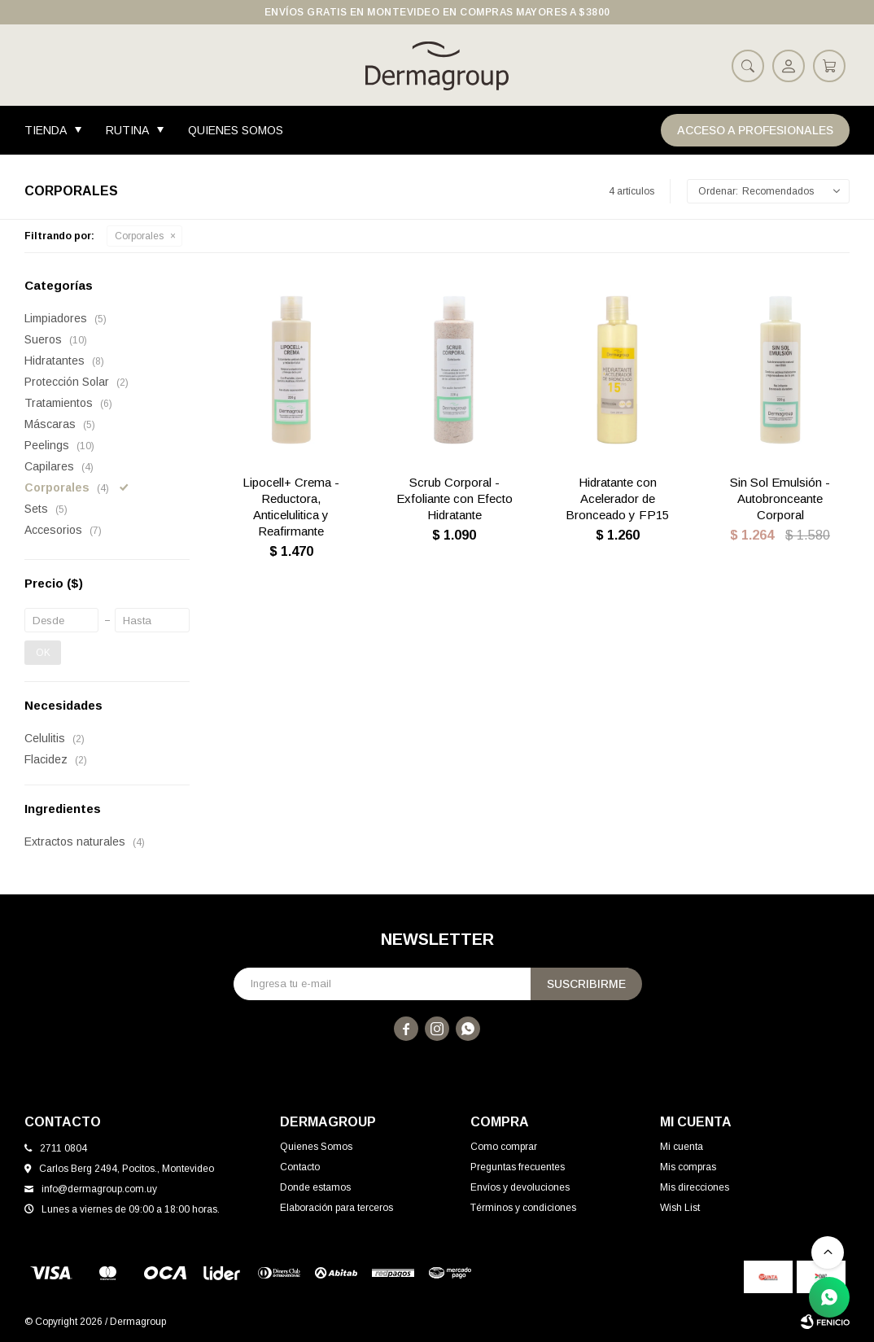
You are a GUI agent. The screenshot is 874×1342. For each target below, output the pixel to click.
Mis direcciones (694, 1187)
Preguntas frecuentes (517, 1167)
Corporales (139, 236)
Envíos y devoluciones (520, 1187)
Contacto (300, 1167)
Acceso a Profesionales (755, 130)
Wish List (680, 1207)
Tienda (45, 130)
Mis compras (688, 1167)
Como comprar (503, 1146)
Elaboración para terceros (336, 1207)
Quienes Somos (235, 130)
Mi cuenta (681, 1146)
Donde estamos (315, 1187)
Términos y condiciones (523, 1207)
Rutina (127, 130)
